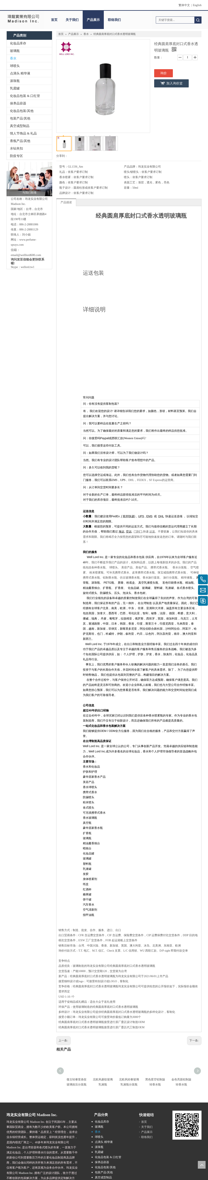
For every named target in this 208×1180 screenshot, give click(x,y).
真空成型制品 (19, 126)
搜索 (197, 20)
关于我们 (72, 20)
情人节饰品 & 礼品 (23, 133)
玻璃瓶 (15, 51)
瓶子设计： (66, 187)
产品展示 (93, 20)
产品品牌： (131, 166)
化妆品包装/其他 (22, 111)
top (202, 1165)
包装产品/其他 (20, 118)
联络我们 (114, 20)
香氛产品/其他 (20, 141)
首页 (54, 20)
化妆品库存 (18, 43)
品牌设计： (66, 193)
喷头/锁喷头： (133, 171)
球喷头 (15, 66)
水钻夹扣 (16, 148)
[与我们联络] (29, 179)
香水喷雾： (66, 177)
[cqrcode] (187, 1125)
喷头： (128, 177)
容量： (128, 187)
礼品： (63, 171)
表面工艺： (131, 182)
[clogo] (23, 18)
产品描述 (66, 202)
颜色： (63, 182)
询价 (163, 73)
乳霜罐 (15, 88)
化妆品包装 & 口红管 (25, 96)
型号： (63, 166)
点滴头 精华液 (20, 73)
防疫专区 (16, 156)
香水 (13, 58)
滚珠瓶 (15, 81)
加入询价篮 (174, 83)
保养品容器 (18, 103)
